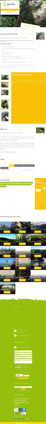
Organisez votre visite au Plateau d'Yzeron (9, 184)
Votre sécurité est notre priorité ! (25, 182)
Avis (16, 405)
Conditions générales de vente (21, 402)
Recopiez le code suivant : (23, 373)
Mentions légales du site (20, 400)
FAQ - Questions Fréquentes (21, 398)
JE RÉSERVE (40, 189)
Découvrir (7, 231)
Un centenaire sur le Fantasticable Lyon (9, 182)
